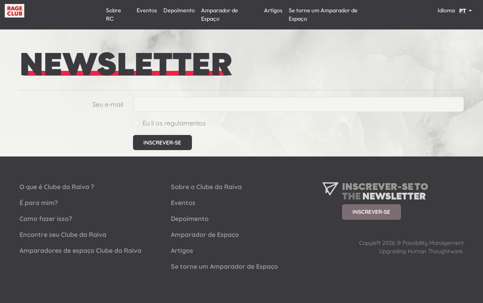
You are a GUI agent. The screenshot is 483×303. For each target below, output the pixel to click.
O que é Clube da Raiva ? (57, 187)
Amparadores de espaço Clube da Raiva (80, 250)
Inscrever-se (371, 211)
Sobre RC (113, 14)
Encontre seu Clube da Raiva (63, 234)
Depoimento (179, 10)
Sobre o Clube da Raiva (206, 187)
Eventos (147, 10)
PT (463, 11)
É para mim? (39, 203)
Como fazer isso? (46, 219)
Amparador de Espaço (219, 14)
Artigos (273, 10)
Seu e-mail (107, 104)
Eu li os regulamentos (174, 123)
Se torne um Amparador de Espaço (323, 14)
